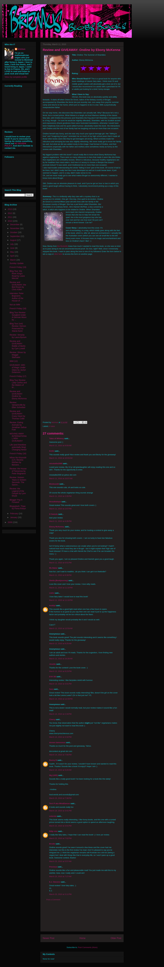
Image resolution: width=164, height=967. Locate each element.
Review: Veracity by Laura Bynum (18, 336)
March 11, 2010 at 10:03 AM (61, 458)
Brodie (52, 844)
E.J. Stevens (54, 882)
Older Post (116, 938)
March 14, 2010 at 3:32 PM (60, 737)
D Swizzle (53, 514)
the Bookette (62, 246)
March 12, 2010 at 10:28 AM (61, 659)
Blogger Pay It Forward (16, 501)
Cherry (52, 719)
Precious (53, 867)
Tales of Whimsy (56, 438)
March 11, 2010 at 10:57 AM (61, 478)
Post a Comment (53, 900)
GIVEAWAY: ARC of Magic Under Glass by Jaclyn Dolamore (18, 368)
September (15, 236)
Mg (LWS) (53, 775)
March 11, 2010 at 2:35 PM (60, 496)
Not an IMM (15, 304)
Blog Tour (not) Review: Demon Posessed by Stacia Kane (18, 327)
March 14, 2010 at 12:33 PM (61, 699)
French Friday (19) (18, 267)
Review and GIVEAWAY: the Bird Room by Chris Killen (18, 286)
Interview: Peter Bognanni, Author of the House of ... (17, 297)
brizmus (21, 49)
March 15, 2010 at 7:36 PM (60, 798)
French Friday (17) (18, 376)
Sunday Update (17, 263)
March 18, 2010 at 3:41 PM (60, 811)
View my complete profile (16, 77)
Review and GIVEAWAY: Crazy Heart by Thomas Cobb (17, 415)
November (15, 228)
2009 (10, 522)
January (14, 517)
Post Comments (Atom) (87, 947)
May (12, 252)
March (13, 260)
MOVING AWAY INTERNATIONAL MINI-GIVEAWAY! (18, 437)
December (15, 224)
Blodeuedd (54, 484)
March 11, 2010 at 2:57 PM (60, 509)
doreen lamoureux (57, 742)
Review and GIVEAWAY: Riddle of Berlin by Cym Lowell (17, 344)
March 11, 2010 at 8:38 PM (60, 575)
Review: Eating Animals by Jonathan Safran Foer (18, 426)
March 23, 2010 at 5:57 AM (60, 861)
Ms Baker (53, 568)
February (14, 513)
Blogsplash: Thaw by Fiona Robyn (18, 507)
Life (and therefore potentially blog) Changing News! (18, 447)
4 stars (52, 426)
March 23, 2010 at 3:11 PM (60, 894)
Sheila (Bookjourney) (58, 580)
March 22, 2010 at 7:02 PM (60, 838)
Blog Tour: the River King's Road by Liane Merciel (17, 274)
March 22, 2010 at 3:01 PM (60, 826)
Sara (51, 689)
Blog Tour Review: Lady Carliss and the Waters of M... (18, 383)
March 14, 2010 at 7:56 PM (60, 755)
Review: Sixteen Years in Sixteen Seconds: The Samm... (18, 481)
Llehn (51, 593)
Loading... (81, 337)
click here (58, 254)
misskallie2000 (55, 463)
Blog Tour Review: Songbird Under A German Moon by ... (18, 316)
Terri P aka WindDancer (59, 803)
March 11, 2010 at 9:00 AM (60, 445)
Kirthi (51, 451)
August (13, 240)
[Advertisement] (82, 918)
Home (83, 938)
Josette (52, 664)
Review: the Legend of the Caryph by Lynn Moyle (18, 492)
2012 (10, 213)
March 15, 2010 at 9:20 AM (60, 770)
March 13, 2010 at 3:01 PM (60, 684)
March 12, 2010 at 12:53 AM (61, 628)
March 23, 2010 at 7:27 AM (60, 876)
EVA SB (52, 677)
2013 (10, 209)
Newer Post (48, 938)
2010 (10, 221)
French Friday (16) (18, 453)
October (14, 232)
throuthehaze (55, 502)
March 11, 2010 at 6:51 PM (60, 563)
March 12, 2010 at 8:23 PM (60, 671)
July (12, 244)
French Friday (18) (18, 308)
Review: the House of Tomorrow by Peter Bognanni (18, 471)
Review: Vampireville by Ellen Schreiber (17, 404)
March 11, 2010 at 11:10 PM (61, 588)
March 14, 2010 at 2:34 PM (60, 714)
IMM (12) (14, 361)
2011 (10, 217)
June (12, 248)
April (12, 256)
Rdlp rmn (53, 831)
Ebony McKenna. (56, 527)
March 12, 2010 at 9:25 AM (60, 643)
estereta (52, 816)
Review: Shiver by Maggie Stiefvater (18, 354)
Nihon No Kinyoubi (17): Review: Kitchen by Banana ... (18, 461)
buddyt (52, 605)
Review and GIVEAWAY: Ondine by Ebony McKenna (18, 395)
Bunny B (53, 760)
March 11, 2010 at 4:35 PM (60, 521)
